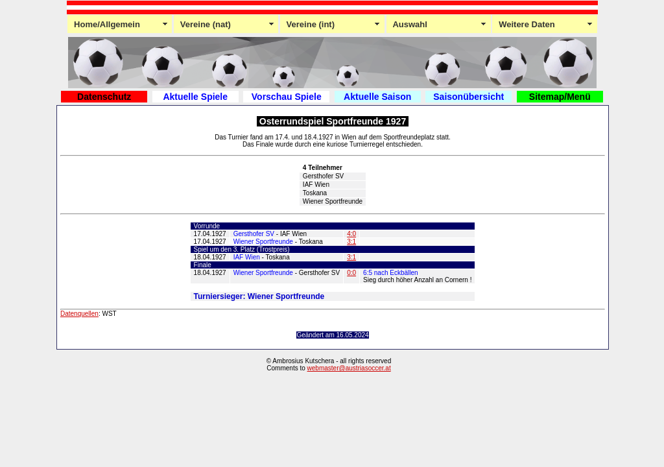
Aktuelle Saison (377, 96)
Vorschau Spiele (287, 96)
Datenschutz (104, 96)
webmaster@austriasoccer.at (349, 368)
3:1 (351, 241)
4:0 (351, 233)
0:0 (351, 272)
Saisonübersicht (468, 96)
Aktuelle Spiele (195, 96)
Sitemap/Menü (560, 96)
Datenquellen (79, 313)
